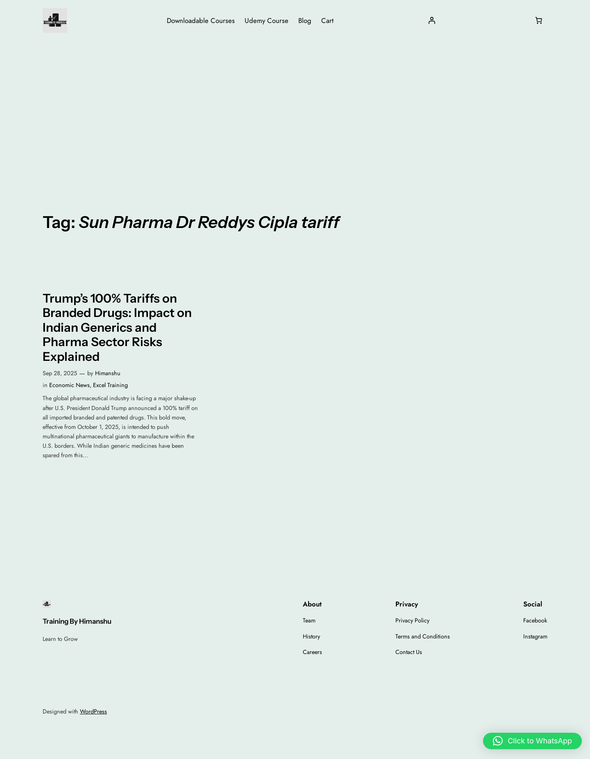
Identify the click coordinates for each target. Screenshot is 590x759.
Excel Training (110, 385)
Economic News (69, 385)
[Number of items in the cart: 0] (538, 20)
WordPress (93, 711)
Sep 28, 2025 (60, 373)
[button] (532, 741)
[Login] (431, 20)
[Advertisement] (295, 106)
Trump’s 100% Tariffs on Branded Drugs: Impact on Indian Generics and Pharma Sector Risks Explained (117, 327)
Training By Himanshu (77, 621)
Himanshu (107, 373)
